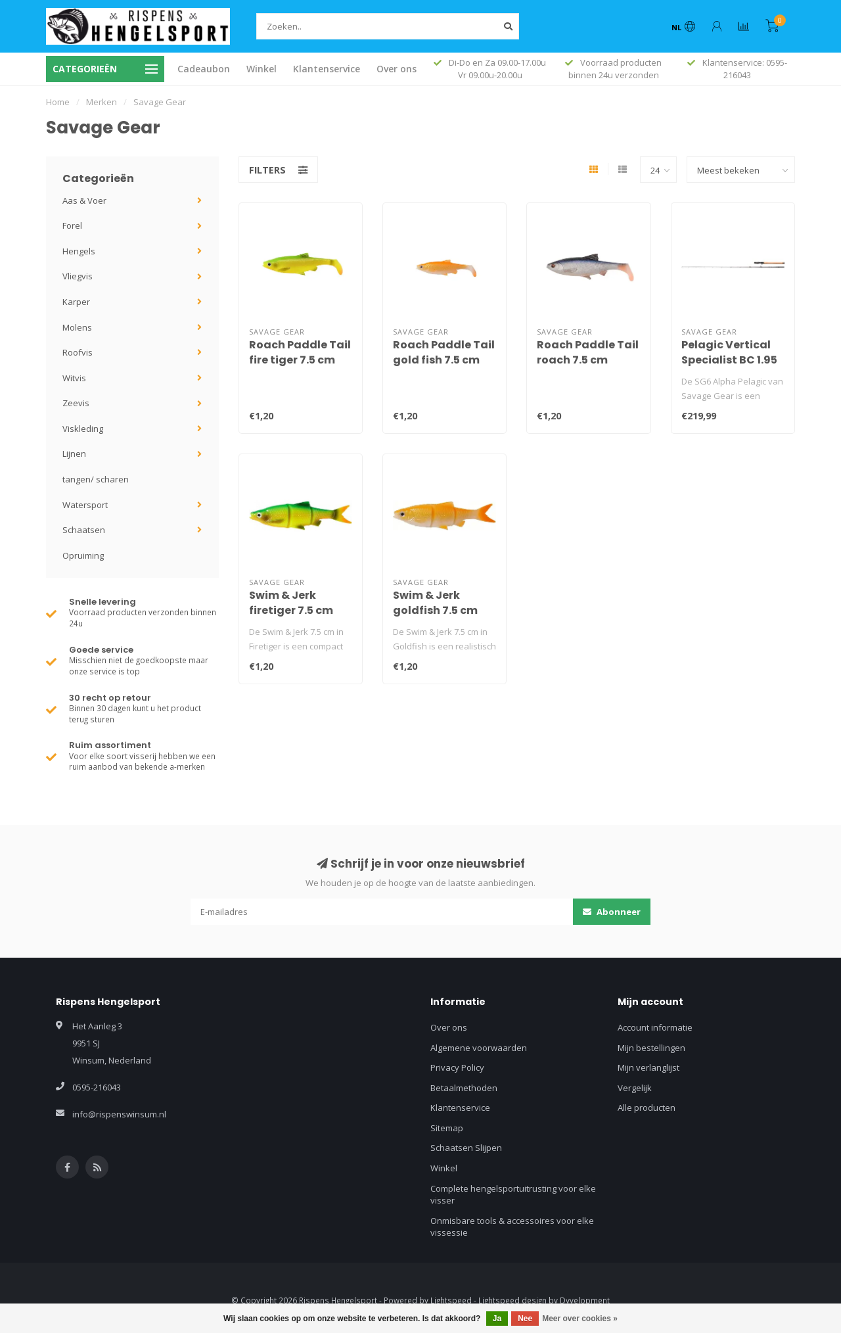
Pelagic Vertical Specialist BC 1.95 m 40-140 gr (729, 360)
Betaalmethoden (463, 1088)
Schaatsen (83, 530)
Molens (77, 327)
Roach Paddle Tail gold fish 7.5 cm (444, 352)
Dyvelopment (585, 1300)
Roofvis (77, 352)
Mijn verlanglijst (648, 1067)
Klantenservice (326, 68)
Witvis (74, 378)
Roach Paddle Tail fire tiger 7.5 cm (300, 352)
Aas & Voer (84, 200)
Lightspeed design (512, 1300)
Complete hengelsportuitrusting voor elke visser (513, 1194)
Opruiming (83, 555)
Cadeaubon (203, 68)
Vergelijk (635, 1088)
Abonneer (612, 912)
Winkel (261, 68)
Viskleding (82, 428)
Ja (497, 1318)
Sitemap (446, 1128)
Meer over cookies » (580, 1318)
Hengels (78, 251)
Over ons (396, 68)
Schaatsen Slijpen (466, 1148)
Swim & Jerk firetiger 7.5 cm (291, 603)
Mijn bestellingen (651, 1048)
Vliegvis (77, 276)
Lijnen (74, 453)
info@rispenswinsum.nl (119, 1114)
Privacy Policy (457, 1067)
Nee (525, 1318)
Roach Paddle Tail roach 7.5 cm (588, 352)
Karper (76, 302)
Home (58, 102)
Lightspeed (451, 1300)
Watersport (85, 505)
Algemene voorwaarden (478, 1048)
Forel (72, 225)
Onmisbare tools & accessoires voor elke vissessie (512, 1227)
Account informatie (655, 1027)
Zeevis (75, 403)
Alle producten (646, 1107)
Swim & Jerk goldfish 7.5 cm (435, 603)
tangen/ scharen (95, 479)
